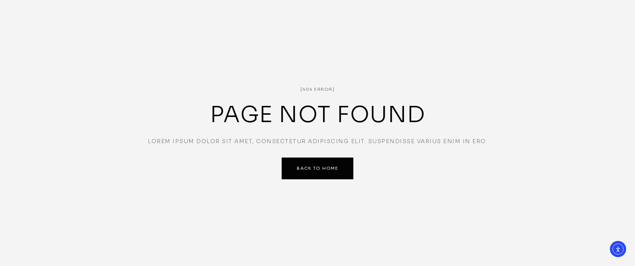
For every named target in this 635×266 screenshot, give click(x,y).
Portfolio (403, 14)
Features (539, 14)
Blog (452, 14)
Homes (308, 14)
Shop (492, 14)
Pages (353, 14)
